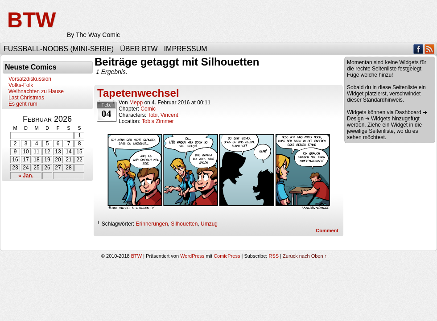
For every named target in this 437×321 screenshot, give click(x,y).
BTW (31, 20)
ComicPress (227, 256)
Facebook (418, 48)
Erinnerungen (152, 224)
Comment (327, 230)
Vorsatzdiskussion (29, 79)
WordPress (192, 256)
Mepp (136, 102)
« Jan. (25, 176)
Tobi (152, 115)
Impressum (185, 49)
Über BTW (138, 49)
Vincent (169, 115)
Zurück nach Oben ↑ (305, 256)
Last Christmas (26, 98)
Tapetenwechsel (138, 93)
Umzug (209, 224)
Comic (148, 109)
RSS (429, 48)
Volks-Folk (20, 85)
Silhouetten (184, 224)
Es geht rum (22, 104)
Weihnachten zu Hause (36, 91)
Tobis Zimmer (158, 121)
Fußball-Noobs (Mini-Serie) (59, 49)
